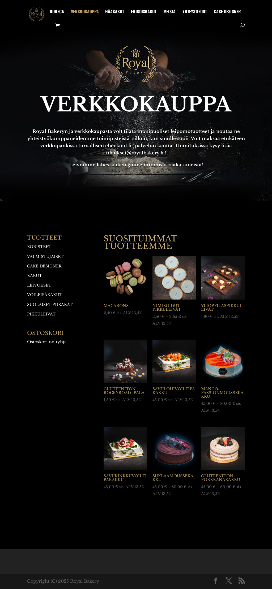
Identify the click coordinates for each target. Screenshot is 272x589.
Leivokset (39, 285)
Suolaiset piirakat (50, 304)
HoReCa (57, 12)
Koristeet (39, 246)
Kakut (34, 275)
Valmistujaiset (45, 256)
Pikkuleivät (41, 314)
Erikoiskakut (143, 12)
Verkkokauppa (85, 12)
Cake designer (227, 12)
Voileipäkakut (44, 294)
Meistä (169, 12)
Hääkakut (114, 12)
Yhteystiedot (194, 12)
